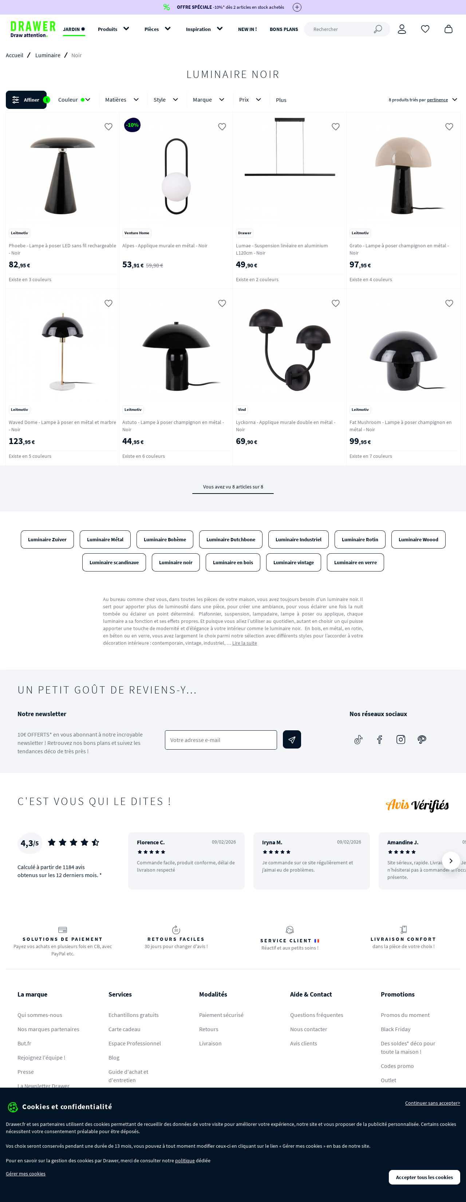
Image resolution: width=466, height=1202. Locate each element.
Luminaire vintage (293, 562)
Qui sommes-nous (39, 1014)
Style (167, 99)
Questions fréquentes (316, 1014)
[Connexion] (402, 29)
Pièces (152, 29)
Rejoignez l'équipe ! (41, 1057)
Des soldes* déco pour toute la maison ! (408, 1047)
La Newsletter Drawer (43, 1085)
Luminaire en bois (233, 562)
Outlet (388, 1080)
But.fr (24, 1043)
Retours (208, 1029)
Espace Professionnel (134, 1043)
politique (185, 1160)
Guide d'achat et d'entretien (128, 1076)
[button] (233, 100)
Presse (25, 1071)
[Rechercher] (347, 29)
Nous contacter (308, 1029)
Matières (123, 99)
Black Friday (395, 1029)
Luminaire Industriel (298, 539)
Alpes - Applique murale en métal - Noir (165, 245)
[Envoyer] (292, 739)
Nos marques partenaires (48, 1029)
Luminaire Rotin (360, 539)
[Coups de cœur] (425, 28)
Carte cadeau (124, 1029)
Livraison (210, 1043)
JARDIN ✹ (74, 29)
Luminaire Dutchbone (230, 539)
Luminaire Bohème (165, 539)
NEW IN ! (247, 29)
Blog (113, 1057)
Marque (210, 99)
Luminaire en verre (355, 562)
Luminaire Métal (105, 539)
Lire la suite (244, 643)
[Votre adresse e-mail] (221, 740)
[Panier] (448, 28)
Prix (251, 99)
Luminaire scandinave (114, 562)
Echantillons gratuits (133, 1014)
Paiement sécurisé (221, 1014)
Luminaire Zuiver (47, 539)
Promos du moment (405, 1014)
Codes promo (397, 1065)
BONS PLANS (284, 29)
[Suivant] (451, 861)
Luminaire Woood (418, 539)
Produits (107, 29)
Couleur (75, 99)
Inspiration (198, 29)
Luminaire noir (176, 562)
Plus (281, 99)
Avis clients (303, 1043)
